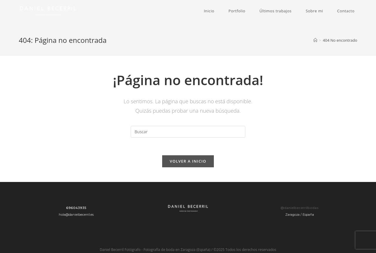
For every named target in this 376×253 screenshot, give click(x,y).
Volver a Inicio (188, 161)
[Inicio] (315, 40)
